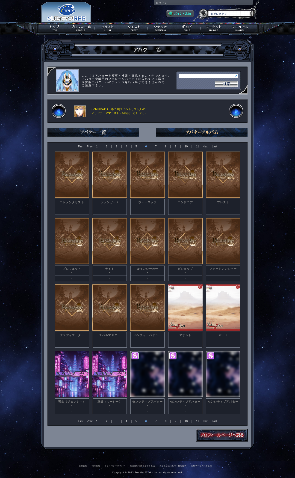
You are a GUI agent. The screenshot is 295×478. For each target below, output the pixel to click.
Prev (90, 146)
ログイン (161, 3)
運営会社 (83, 466)
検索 (226, 83)
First (80, 146)
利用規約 (96, 466)
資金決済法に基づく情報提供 (172, 466)
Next (205, 146)
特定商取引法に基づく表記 (142, 466)
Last (214, 146)
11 (197, 146)
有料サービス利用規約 (201, 466)
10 (186, 146)
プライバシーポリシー (115, 466)
